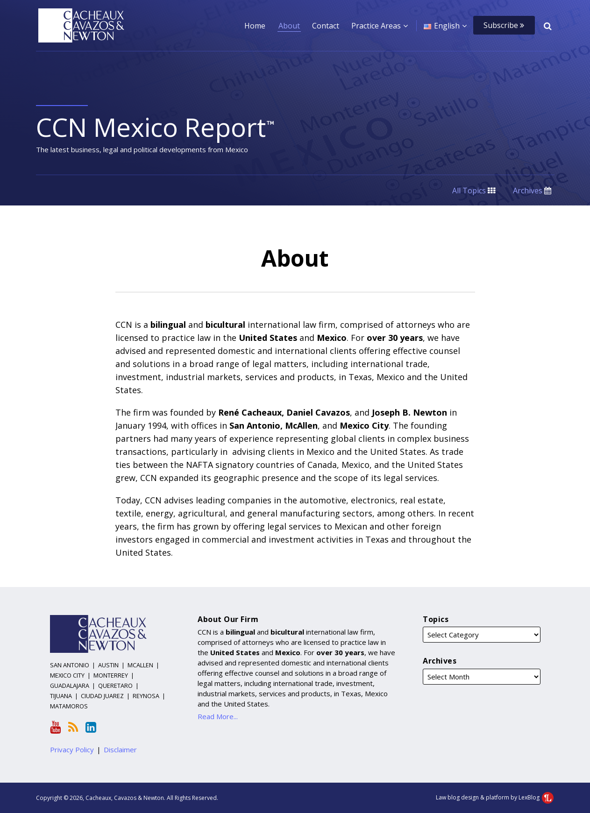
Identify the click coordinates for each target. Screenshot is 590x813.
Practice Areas (376, 26)
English (447, 26)
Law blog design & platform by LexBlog (495, 797)
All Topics (473, 190)
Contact (325, 26)
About (289, 25)
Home (254, 26)
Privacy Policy (72, 749)
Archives (532, 190)
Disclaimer (120, 749)
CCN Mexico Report (156, 126)
